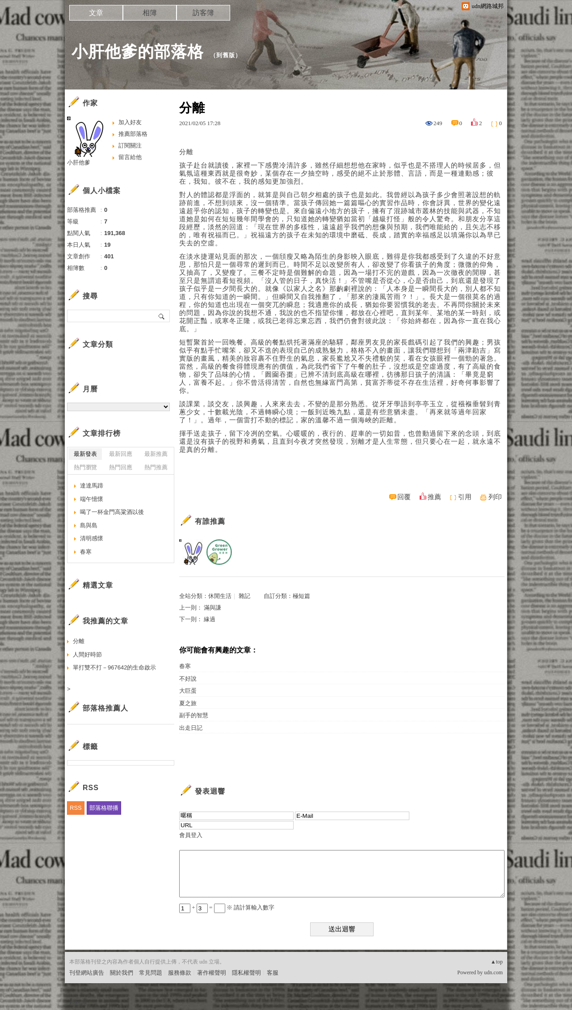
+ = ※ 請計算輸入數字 (226, 907)
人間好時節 (87, 654)
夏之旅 (188, 703)
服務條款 (179, 972)
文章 (96, 13)
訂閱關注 (130, 145)
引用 (464, 497)
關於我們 (121, 972)
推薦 (434, 497)
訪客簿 (203, 13)
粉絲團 (78, 1003)
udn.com (493, 972)
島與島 (88, 525)
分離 (78, 641)
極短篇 (301, 596)
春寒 (185, 666)
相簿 (150, 13)
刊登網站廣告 (86, 972)
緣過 (209, 619)
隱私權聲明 (246, 972)
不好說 (188, 678)
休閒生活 (219, 596)
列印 (495, 497)
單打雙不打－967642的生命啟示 (114, 667)
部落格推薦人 (105, 708)
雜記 (244, 596)
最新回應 (120, 453)
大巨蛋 (188, 690)
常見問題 (150, 972)
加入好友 (130, 122)
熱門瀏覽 (85, 467)
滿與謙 (212, 607)
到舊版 (225, 55)
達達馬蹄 (91, 485)
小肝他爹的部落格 (138, 51)
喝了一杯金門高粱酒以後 (112, 512)
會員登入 (190, 835)
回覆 (404, 497)
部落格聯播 (103, 807)
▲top (497, 962)
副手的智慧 (193, 715)
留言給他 (130, 157)
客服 (272, 972)
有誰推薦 (210, 521)
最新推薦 (156, 453)
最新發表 (85, 453)
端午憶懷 (91, 499)
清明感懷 (91, 538)
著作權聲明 (211, 972)
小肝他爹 (78, 162)
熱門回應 (120, 467)
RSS (76, 807)
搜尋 (162, 316)
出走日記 (190, 727)
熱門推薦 (156, 467)
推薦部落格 (132, 133)
